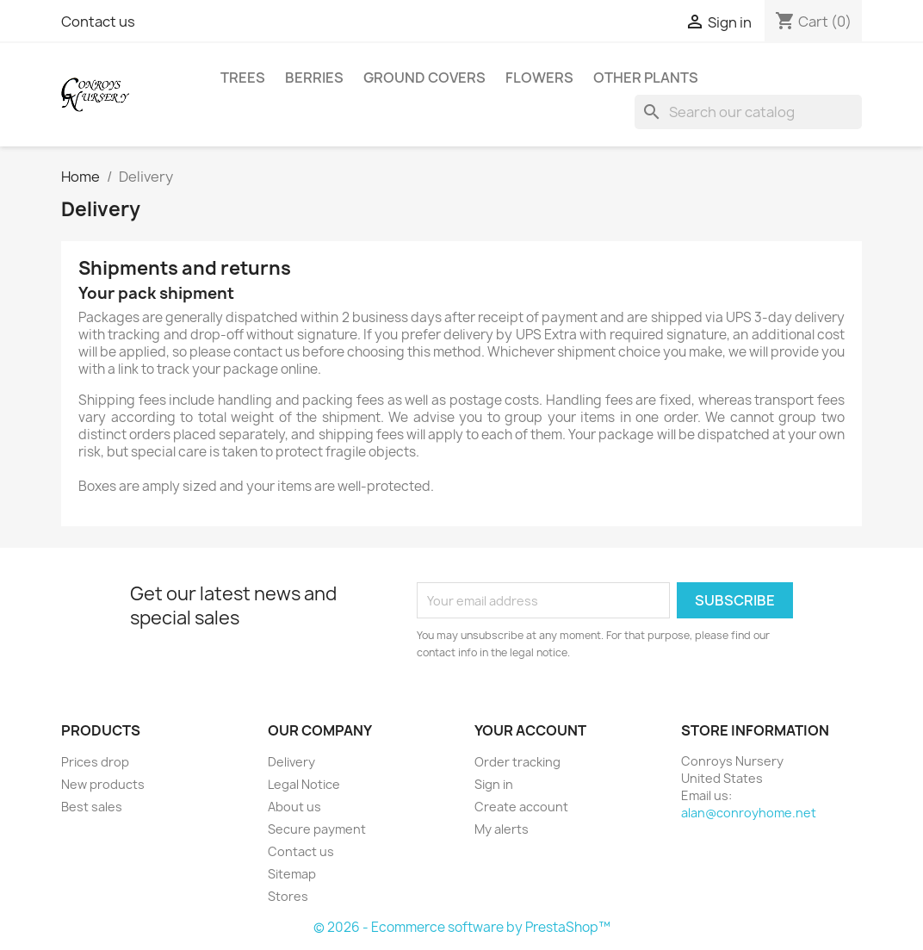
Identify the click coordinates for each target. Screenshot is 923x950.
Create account (521, 806)
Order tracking (517, 762)
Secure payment (317, 829)
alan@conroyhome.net (748, 812)
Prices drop (95, 762)
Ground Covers (424, 77)
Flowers (539, 77)
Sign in (493, 784)
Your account (530, 730)
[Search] (748, 112)
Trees (242, 77)
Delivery (291, 762)
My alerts (501, 829)
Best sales (91, 806)
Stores (288, 896)
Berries (314, 77)
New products (103, 784)
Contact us (98, 21)
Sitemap (292, 874)
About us (294, 806)
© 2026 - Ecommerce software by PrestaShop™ (461, 927)
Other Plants (645, 77)
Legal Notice (304, 784)
